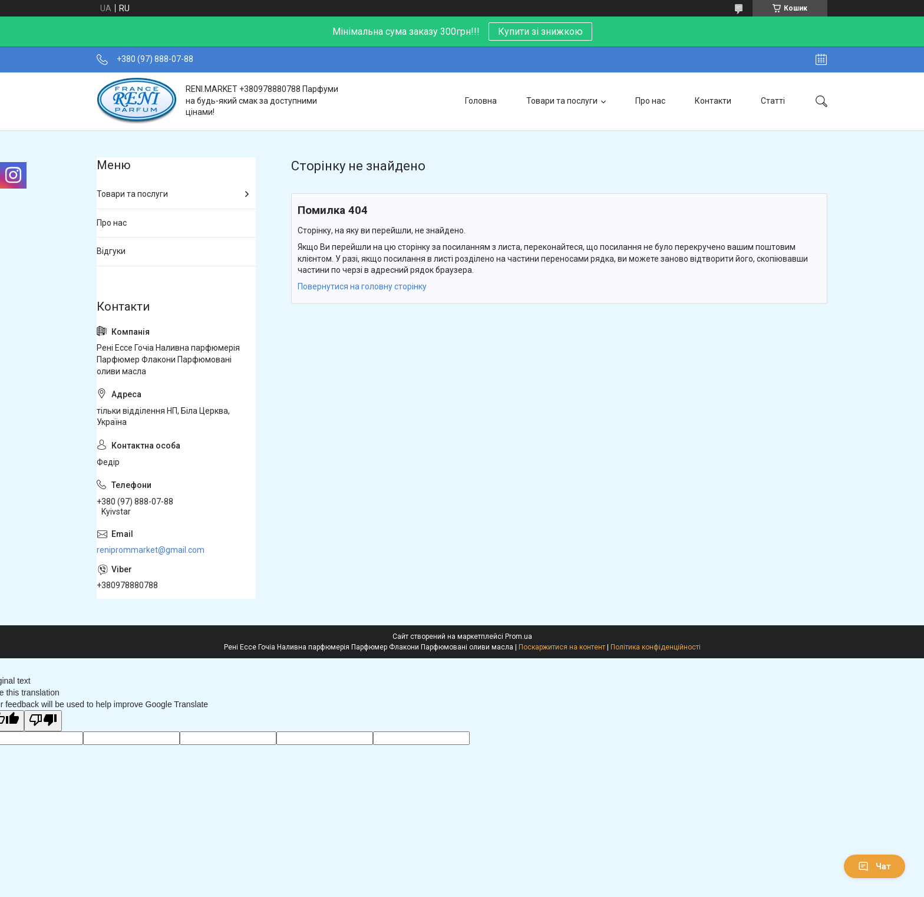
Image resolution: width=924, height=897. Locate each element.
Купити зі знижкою (540, 31)
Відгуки (111, 251)
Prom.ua (518, 636)
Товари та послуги (562, 100)
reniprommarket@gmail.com (150, 550)
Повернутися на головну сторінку (362, 286)
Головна (481, 100)
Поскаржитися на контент (562, 647)
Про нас (650, 100)
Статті (773, 100)
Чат (874, 866)
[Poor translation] (43, 720)
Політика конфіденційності (655, 647)
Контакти (713, 100)
